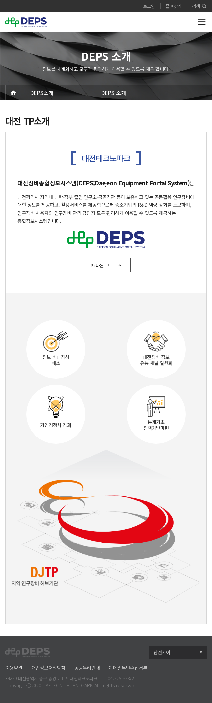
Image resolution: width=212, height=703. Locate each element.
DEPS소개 (41, 92)
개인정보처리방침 (48, 667)
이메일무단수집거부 (128, 667)
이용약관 (13, 667)
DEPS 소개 (113, 92)
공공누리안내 (87, 667)
